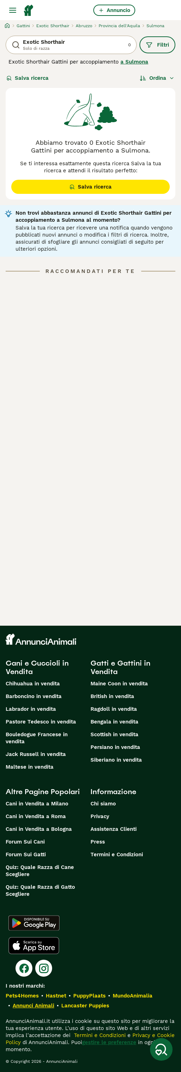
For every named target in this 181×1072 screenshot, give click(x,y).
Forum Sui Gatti (26, 854)
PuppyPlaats (89, 996)
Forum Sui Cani (25, 842)
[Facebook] (23, 968)
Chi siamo (103, 803)
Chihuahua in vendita (33, 683)
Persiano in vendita (115, 747)
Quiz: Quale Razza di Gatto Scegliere (40, 890)
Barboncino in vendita (34, 696)
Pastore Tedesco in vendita (41, 722)
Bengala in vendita (114, 722)
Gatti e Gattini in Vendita (120, 667)
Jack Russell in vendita (36, 754)
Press (97, 842)
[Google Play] (34, 923)
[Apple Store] (34, 945)
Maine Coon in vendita (119, 683)
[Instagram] (43, 968)
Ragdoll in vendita (113, 709)
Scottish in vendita (114, 734)
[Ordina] (157, 78)
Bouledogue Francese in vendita (37, 738)
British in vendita (112, 696)
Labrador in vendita (31, 709)
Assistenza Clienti (113, 829)
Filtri (157, 44)
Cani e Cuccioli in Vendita (37, 667)
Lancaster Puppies (85, 1005)
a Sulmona (134, 62)
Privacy (99, 816)
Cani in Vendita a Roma (36, 816)
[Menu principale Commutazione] (13, 10)
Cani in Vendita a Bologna (39, 829)
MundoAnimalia (132, 996)
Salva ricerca (27, 78)
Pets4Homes (22, 996)
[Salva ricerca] (161, 1049)
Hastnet (56, 996)
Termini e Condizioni (116, 854)
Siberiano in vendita (116, 760)
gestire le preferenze (109, 1042)
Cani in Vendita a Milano (37, 803)
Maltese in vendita (30, 767)
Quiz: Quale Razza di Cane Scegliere (40, 870)
